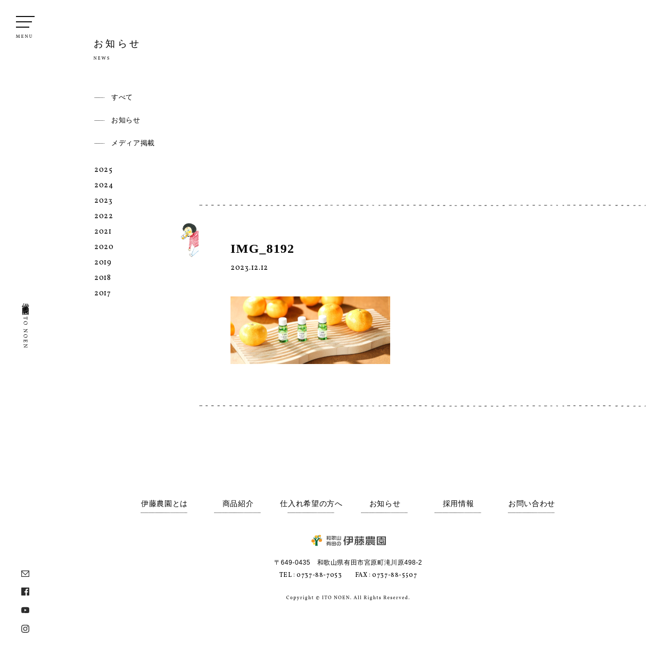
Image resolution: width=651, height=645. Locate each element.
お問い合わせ (531, 504)
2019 (103, 263)
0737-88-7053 (319, 575)
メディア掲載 (133, 143)
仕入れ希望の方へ (311, 504)
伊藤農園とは (164, 504)
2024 (103, 185)
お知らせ (126, 120)
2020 (104, 247)
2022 (103, 216)
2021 (103, 232)
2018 (102, 278)
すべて (122, 97)
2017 (102, 293)
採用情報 (458, 504)
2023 (103, 201)
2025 (103, 170)
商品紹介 (238, 504)
